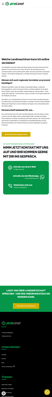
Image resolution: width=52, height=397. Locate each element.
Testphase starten (7, 392)
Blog (3, 362)
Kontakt (4, 354)
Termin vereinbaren (8, 366)
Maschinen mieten (7, 384)
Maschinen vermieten (8, 388)
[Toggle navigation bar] (3, 3)
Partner (4, 358)
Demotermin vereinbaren (26, 306)
